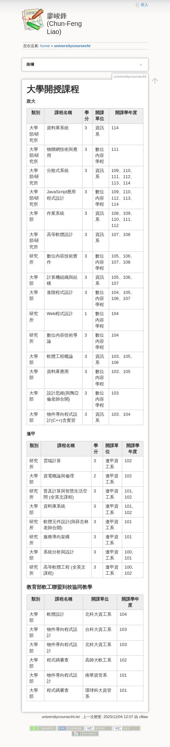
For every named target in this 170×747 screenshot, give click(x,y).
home (45, 46)
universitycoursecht (72, 46)
